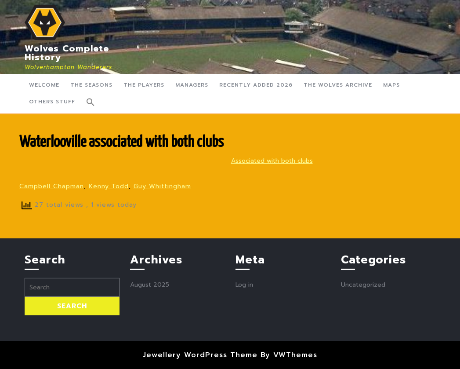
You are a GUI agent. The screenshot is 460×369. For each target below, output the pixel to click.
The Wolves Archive (338, 85)
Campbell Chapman (51, 186)
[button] (90, 102)
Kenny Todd (109, 186)
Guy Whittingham (162, 186)
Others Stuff (52, 102)
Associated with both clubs (272, 160)
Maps (391, 85)
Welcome (44, 85)
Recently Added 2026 (256, 85)
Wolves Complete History (67, 53)
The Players (143, 85)
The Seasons (91, 85)
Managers (191, 85)
